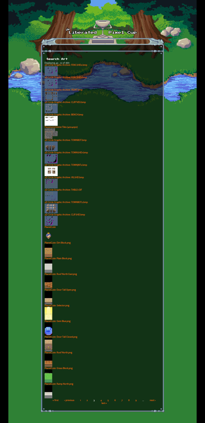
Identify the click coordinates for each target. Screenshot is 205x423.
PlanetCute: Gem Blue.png (57, 321)
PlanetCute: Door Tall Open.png (60, 290)
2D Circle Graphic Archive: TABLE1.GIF (63, 190)
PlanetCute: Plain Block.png (58, 259)
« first (55, 400)
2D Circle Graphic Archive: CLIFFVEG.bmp (65, 102)
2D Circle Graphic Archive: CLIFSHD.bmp (65, 215)
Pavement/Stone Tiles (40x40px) (61, 127)
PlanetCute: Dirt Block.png (58, 243)
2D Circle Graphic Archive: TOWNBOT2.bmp (66, 202)
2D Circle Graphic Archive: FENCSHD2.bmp (66, 65)
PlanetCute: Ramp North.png (59, 384)
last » (104, 403)
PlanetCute (50, 227)
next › (153, 400)
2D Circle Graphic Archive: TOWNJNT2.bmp (66, 165)
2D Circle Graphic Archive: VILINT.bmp (63, 90)
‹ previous (69, 400)
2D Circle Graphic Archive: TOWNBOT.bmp (66, 140)
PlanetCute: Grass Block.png (59, 368)
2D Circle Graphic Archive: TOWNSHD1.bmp (66, 153)
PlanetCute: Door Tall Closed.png (61, 337)
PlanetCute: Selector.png (57, 306)
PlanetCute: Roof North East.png (61, 274)
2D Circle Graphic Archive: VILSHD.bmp (64, 178)
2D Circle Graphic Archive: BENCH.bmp (64, 115)
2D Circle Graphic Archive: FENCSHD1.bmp (66, 78)
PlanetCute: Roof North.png (58, 353)
